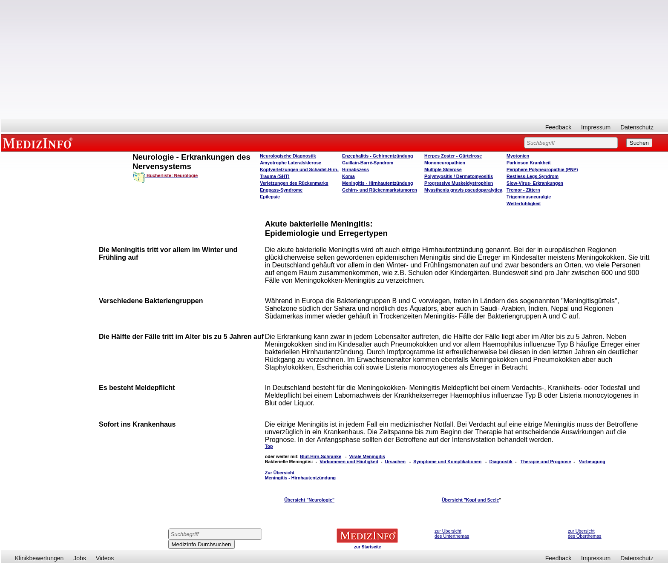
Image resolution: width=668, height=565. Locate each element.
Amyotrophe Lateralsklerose (290, 162)
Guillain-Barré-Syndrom (367, 162)
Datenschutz (637, 127)
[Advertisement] (334, 59)
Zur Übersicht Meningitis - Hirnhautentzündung (300, 475)
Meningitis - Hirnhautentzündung (377, 183)
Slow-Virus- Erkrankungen (535, 183)
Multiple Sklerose (443, 169)
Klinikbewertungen (39, 558)
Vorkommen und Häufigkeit (349, 461)
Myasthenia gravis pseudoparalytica (463, 189)
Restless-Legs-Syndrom (533, 176)
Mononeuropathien (444, 162)
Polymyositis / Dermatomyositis (458, 176)
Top (269, 446)
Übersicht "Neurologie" (309, 499)
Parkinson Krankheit (529, 162)
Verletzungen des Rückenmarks (294, 183)
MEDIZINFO (39, 142)
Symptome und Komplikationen (447, 461)
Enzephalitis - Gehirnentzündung (377, 155)
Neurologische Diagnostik (288, 155)
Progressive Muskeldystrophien (458, 183)
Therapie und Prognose (545, 461)
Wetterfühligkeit (524, 203)
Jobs (79, 558)
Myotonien (518, 155)
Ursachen (395, 461)
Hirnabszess (355, 169)
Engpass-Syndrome (281, 189)
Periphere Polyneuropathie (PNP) (542, 169)
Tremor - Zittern (523, 189)
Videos (105, 558)
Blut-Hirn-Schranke (320, 456)
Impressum (595, 127)
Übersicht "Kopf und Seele (470, 499)
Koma (348, 176)
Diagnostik (501, 461)
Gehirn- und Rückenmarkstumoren (379, 189)
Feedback (558, 127)
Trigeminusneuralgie (529, 196)
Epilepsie (270, 196)
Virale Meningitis (367, 456)
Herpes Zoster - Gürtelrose (453, 155)
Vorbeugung (592, 461)
